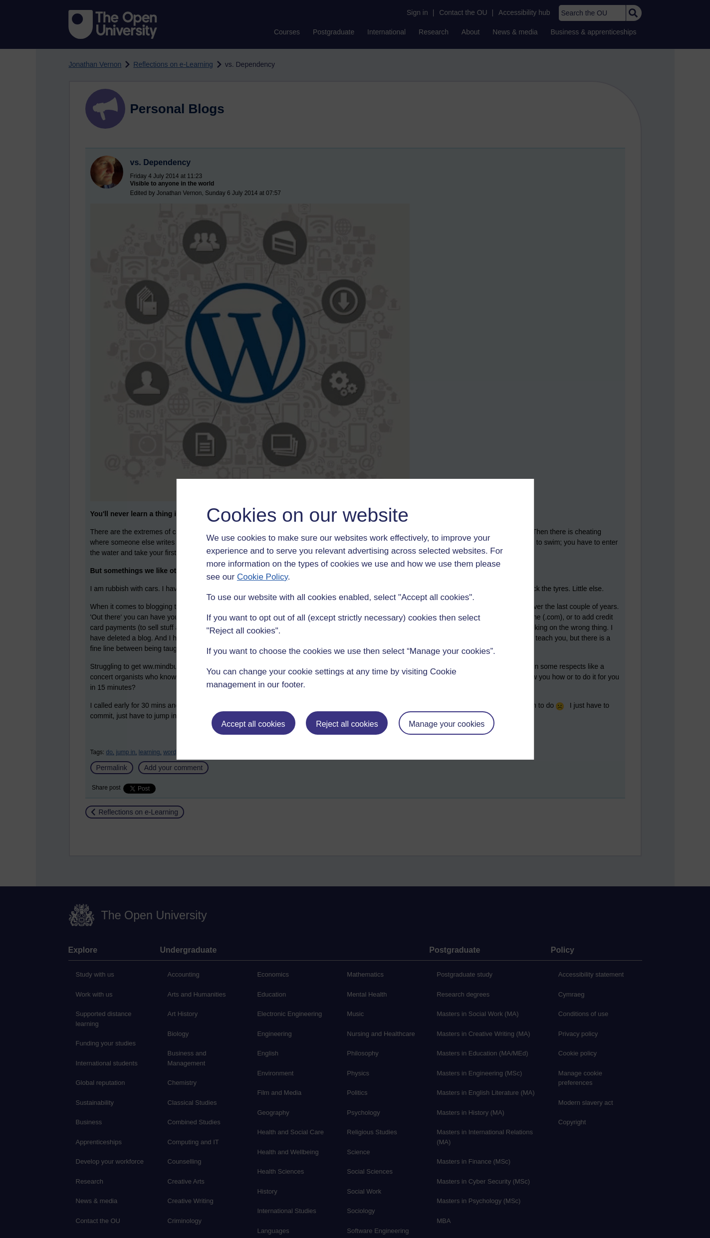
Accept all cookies (253, 724)
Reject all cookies (347, 724)
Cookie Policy (262, 577)
